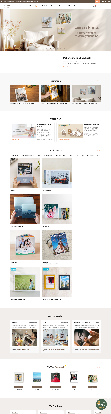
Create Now (66, 66)
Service (41, 399)
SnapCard (45, 261)
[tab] (45, 6)
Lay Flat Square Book (85, 260)
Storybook (51, 260)
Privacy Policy (43, 401)
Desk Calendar (95, 260)
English (98, 411)
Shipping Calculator (27, 397)
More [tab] (75, 6)
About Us (55, 397)
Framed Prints (25, 260)
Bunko (19, 260)
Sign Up (98, 1)
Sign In (104, 1)
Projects (61, 6)
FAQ (109, 1)
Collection (12, 397)
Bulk (69, 6)
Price (23, 399)
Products (44, 6)
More (99, 81)
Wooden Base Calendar (61, 260)
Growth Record (32, 6)
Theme (53, 6)
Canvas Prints (15, 261)
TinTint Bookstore (69, 397)
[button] (18, 288)
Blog (54, 399)
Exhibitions (13, 399)
